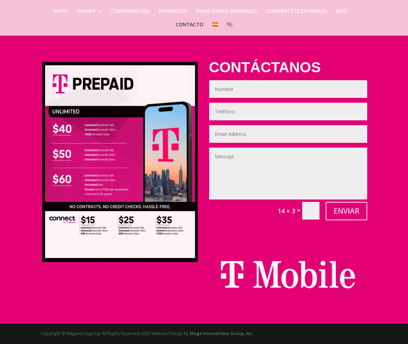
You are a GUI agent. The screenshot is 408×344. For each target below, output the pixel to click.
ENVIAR (346, 211)
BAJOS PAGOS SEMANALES (226, 11)
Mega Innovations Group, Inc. (222, 333)
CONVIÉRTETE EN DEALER (296, 11)
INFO (341, 11)
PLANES (86, 11)
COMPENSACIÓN (130, 11)
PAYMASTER (173, 11)
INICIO (61, 11)
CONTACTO (189, 25)
